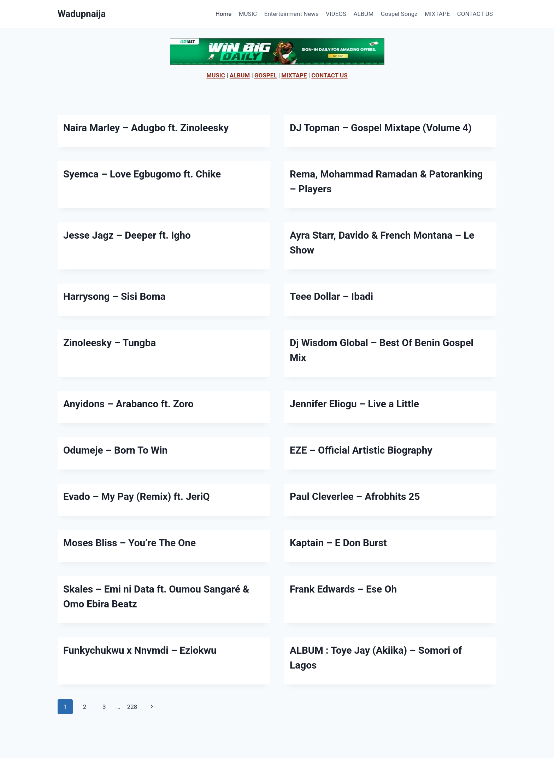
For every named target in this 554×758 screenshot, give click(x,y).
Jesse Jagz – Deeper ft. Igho (127, 235)
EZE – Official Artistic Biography (361, 450)
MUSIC (248, 13)
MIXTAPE (437, 13)
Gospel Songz (399, 13)
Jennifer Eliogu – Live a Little (354, 404)
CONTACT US (475, 13)
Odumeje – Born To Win (115, 450)
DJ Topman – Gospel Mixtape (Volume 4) (381, 128)
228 (132, 706)
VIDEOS (336, 13)
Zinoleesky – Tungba (109, 343)
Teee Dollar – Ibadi (331, 296)
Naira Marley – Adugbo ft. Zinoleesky (146, 128)
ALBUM (364, 13)
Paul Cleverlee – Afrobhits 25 (355, 496)
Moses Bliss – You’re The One (129, 543)
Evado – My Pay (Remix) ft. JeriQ (136, 496)
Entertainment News (291, 13)
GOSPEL (265, 75)
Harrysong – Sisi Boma (114, 296)
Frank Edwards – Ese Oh (343, 589)
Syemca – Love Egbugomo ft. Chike (142, 174)
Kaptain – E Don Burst (338, 543)
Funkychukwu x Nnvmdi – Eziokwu (140, 650)
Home (224, 13)
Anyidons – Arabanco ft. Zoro (128, 404)
